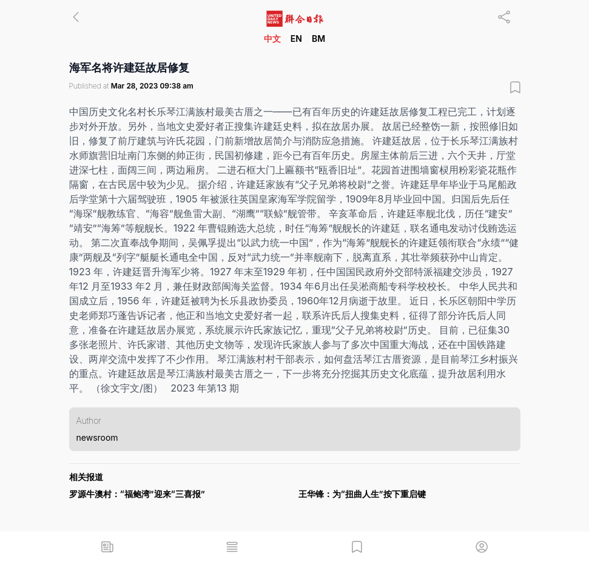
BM (318, 38)
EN (296, 38)
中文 (272, 38)
